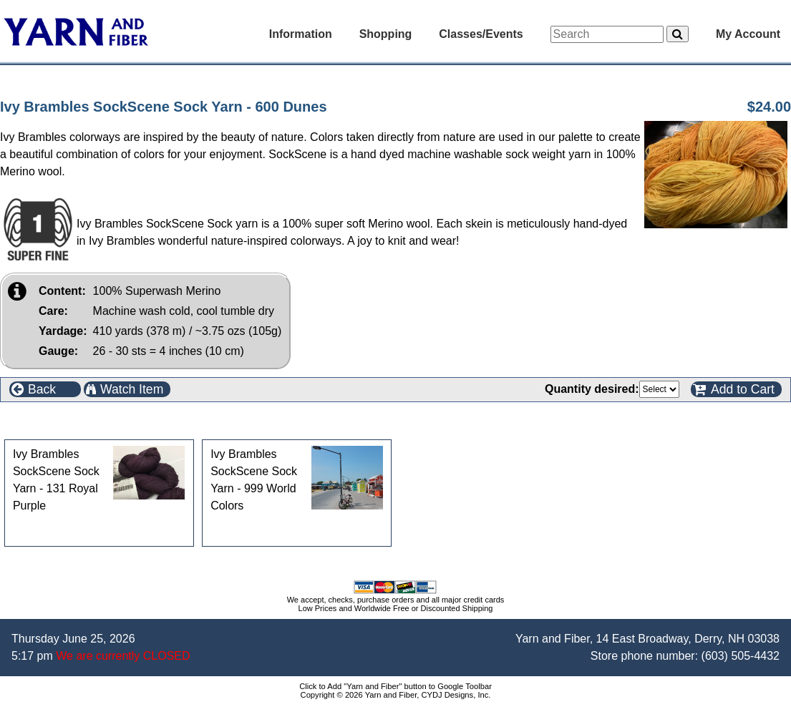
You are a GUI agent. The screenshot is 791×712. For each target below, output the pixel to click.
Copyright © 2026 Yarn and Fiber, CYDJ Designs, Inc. (396, 695)
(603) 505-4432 (741, 656)
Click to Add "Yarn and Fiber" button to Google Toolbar (395, 686)
